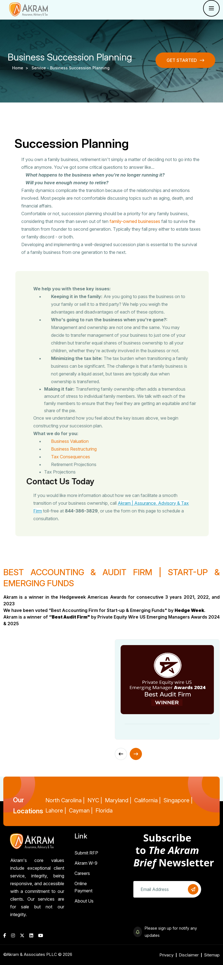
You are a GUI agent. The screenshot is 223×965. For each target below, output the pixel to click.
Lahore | (55, 810)
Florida (104, 810)
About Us (84, 901)
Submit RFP (86, 853)
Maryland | (118, 800)
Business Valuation (79, 441)
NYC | (94, 800)
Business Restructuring (84, 449)
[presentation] (175, 914)
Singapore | (178, 800)
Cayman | (81, 810)
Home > (21, 67)
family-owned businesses (135, 221)
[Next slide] (136, 754)
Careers (82, 873)
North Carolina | (65, 800)
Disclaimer (189, 955)
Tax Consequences (80, 456)
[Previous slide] (121, 754)
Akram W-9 (85, 863)
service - (41, 67)
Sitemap (212, 955)
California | (147, 800)
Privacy (166, 955)
